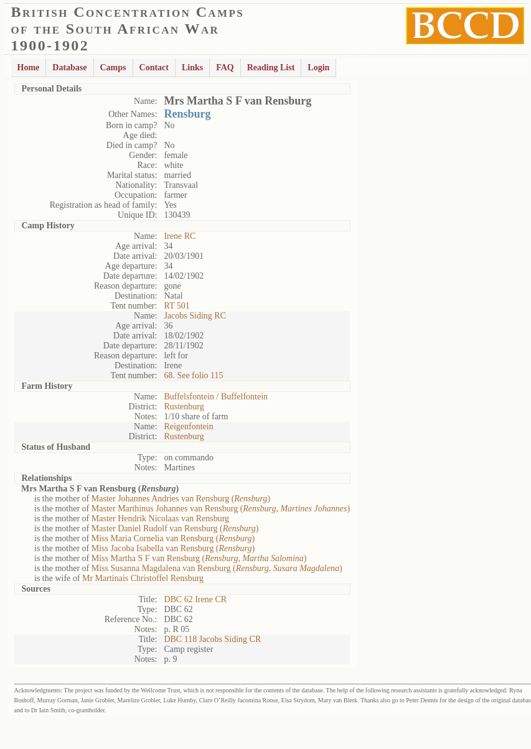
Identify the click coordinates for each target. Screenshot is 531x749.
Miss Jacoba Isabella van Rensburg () (173, 548)
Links (192, 67)
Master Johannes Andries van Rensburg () (181, 498)
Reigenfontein (188, 426)
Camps (113, 67)
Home (28, 67)
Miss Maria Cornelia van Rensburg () (173, 538)
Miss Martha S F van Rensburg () (199, 558)
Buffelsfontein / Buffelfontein (216, 396)
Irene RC (179, 236)
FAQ (225, 67)
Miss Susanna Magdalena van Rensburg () (217, 568)
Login (318, 67)
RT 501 (176, 305)
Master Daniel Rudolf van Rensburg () (175, 528)
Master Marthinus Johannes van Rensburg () (221, 508)
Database (69, 67)
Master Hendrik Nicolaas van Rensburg (160, 518)
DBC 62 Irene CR (195, 599)
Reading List (271, 67)
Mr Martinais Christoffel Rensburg (143, 578)
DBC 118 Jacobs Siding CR (212, 639)
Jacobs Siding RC (195, 315)
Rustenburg (184, 406)
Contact (154, 67)
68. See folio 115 (193, 375)
